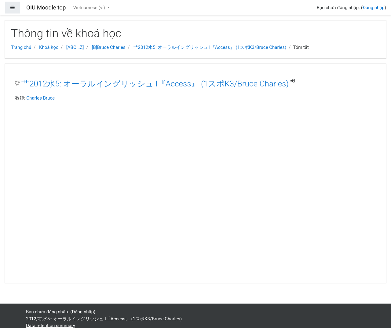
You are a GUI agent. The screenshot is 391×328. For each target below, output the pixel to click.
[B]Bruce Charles (108, 47)
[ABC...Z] (75, 47)
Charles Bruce (40, 98)
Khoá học (48, 47)
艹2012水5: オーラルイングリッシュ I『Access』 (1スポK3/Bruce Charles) (210, 47)
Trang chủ (21, 47)
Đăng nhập (374, 7)
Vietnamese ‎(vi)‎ (89, 7)
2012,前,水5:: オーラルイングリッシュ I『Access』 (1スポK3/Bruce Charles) (104, 319)
